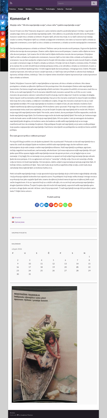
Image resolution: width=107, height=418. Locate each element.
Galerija (60, 9)
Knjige (20, 9)
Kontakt (69, 9)
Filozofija (39, 9)
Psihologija (50, 9)
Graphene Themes (27, 415)
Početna (12, 9)
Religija (29, 9)
